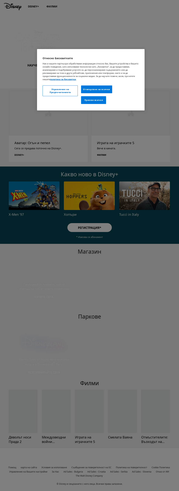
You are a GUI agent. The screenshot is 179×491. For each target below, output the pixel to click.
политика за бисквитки (63, 79)
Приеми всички (93, 100)
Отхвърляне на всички (96, 89)
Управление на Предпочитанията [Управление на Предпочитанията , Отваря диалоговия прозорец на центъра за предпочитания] (60, 91)
